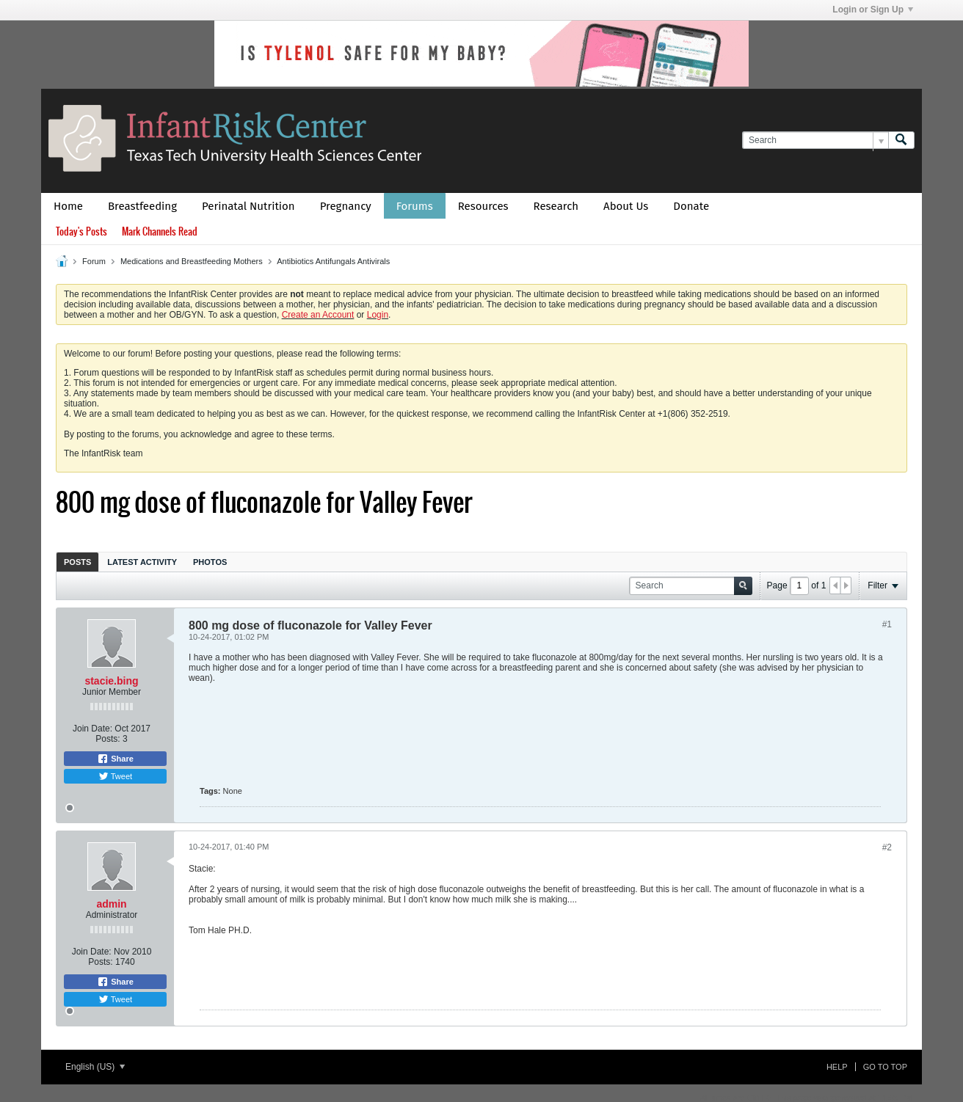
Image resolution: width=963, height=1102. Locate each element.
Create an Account (318, 315)
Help (837, 1066)
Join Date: (92, 728)
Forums (414, 206)
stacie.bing (111, 681)
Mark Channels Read (159, 231)
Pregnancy (345, 206)
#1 (887, 624)
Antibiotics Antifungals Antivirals (333, 261)
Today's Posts (81, 231)
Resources (483, 206)
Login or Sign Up (872, 9)
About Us (625, 206)
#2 (887, 847)
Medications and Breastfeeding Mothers (191, 261)
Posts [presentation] (77, 562)
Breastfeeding (142, 206)
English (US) (95, 1067)
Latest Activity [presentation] (142, 562)
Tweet (115, 776)
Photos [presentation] (210, 562)
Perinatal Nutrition (248, 206)
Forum (94, 261)
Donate (691, 206)
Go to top (885, 1066)
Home (68, 206)
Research (556, 206)
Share (115, 759)
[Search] (815, 140)
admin (111, 904)
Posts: (107, 739)
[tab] (77, 562)
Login (377, 315)
